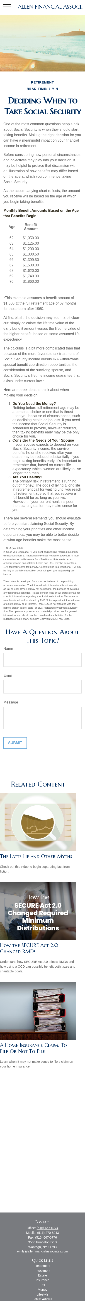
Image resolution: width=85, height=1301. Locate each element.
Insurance (42, 1280)
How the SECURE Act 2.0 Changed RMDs (29, 948)
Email (7, 675)
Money (42, 1289)
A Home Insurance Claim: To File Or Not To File (33, 1048)
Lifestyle (42, 1294)
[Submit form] (15, 743)
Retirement (42, 1266)
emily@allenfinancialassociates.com (42, 1251)
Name (8, 649)
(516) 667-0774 (47, 1228)
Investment (42, 1270)
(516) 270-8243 (48, 1233)
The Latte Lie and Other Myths (36, 856)
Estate (42, 1275)
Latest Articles (42, 1299)
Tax (42, 1285)
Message (10, 702)
